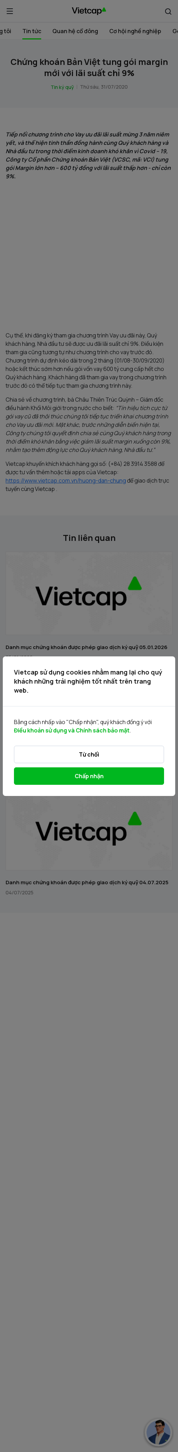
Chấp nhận (89, 776)
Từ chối (89, 754)
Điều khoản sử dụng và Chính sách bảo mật (71, 730)
